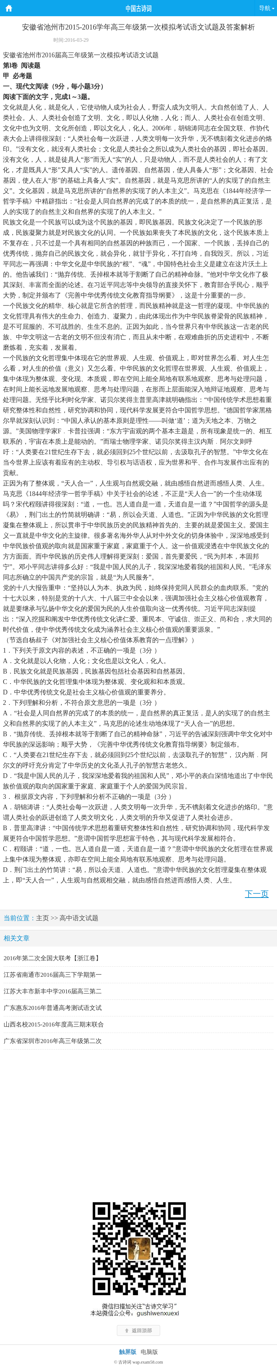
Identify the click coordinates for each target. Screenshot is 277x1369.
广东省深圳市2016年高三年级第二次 (53, 1041)
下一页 (257, 893)
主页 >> (47, 918)
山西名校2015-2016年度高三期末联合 (54, 1024)
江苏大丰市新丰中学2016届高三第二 (53, 991)
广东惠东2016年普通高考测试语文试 (53, 1008)
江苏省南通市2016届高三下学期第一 (53, 974)
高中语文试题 (79, 918)
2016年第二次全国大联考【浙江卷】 (53, 958)
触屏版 (127, 1352)
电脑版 (149, 1352)
